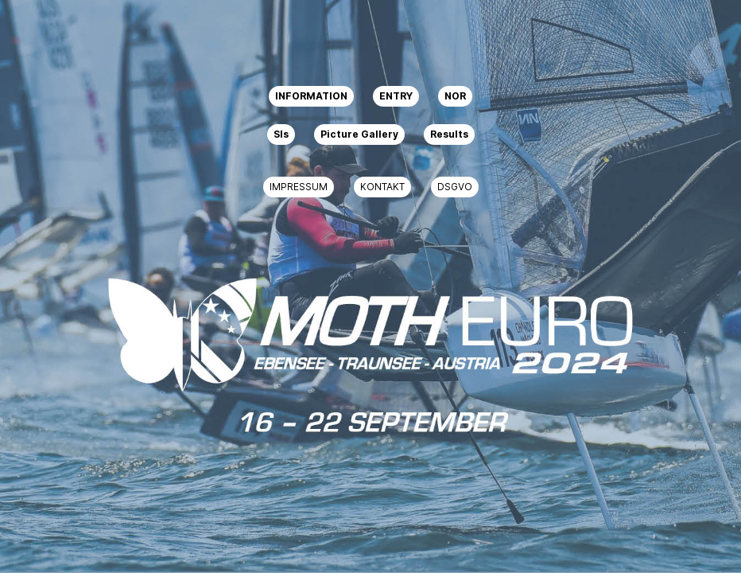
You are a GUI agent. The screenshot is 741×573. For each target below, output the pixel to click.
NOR (455, 96)
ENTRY (396, 96)
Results (449, 134)
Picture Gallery (359, 134)
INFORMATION (311, 96)
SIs (281, 134)
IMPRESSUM (299, 187)
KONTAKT (382, 187)
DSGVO (454, 187)
